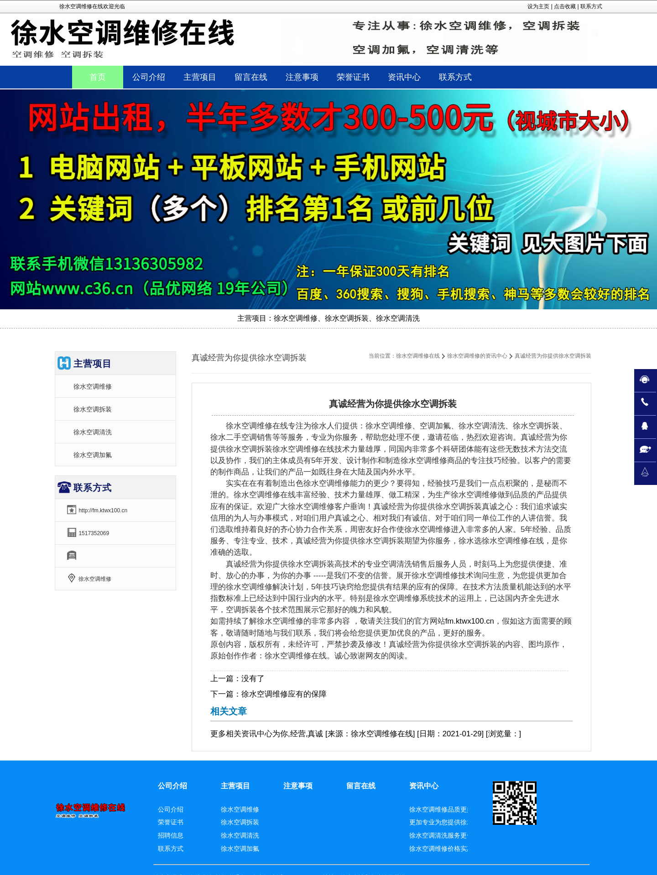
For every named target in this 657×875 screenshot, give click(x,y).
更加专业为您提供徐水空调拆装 (454, 822)
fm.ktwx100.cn (469, 621)
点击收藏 (565, 6)
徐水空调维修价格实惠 (441, 848)
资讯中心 (256, 733)
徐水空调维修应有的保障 (284, 694)
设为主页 (538, 6)
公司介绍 (172, 786)
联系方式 (591, 6)
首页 (97, 77)
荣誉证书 (170, 822)
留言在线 (360, 786)
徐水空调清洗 (92, 432)
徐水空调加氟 (92, 454)
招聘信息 (170, 835)
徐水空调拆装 (92, 409)
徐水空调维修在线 (418, 356)
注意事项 (298, 786)
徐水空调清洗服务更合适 (444, 835)
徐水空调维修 (92, 386)
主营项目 (235, 786)
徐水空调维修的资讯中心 (477, 356)
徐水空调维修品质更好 (441, 809)
